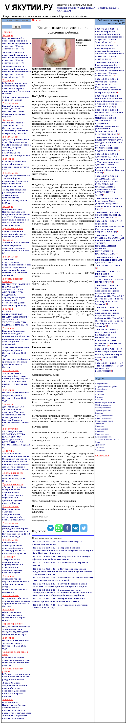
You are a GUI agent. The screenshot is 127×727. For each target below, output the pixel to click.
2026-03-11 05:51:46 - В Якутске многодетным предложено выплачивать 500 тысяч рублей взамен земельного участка (62, 571)
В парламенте (101, 383)
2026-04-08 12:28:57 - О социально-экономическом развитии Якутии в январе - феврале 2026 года (110, 226)
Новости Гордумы (103, 418)
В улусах (99, 397)
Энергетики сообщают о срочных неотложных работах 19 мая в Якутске (16, 363)
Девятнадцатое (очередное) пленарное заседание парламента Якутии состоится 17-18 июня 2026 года (16, 530)
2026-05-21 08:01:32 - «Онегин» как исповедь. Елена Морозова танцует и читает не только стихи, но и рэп (109, 101)
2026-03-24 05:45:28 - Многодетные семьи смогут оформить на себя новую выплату (61, 557)
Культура (99, 413)
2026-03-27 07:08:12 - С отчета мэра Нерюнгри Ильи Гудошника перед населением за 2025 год (108, 354)
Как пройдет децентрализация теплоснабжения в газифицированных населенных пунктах (14, 546)
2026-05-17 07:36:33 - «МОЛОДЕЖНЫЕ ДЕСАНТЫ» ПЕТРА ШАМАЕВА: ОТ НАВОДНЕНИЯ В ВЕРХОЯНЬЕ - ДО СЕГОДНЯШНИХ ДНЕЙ (107, 185)
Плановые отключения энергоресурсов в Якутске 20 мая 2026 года (15, 351)
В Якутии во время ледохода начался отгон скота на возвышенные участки (16, 658)
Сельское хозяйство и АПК (107, 439)
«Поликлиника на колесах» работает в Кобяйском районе (14, 232)
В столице (99, 394)
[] (115, 42)
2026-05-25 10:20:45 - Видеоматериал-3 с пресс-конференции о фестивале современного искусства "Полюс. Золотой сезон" (109, 35)
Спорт (98, 442)
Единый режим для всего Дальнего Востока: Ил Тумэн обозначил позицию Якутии (13, 110)
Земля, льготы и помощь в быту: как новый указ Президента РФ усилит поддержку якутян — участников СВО (16, 378)
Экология (99, 447)
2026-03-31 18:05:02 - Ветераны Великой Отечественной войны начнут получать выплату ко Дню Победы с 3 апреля (62, 550)
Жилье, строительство (105, 402)
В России (99, 391)
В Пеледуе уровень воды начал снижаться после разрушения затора (16, 674)
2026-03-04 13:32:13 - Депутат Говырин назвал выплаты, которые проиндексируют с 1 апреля (59, 585)
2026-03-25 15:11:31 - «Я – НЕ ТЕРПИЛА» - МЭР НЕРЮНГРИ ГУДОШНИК (109, 367)
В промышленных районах (107, 386)
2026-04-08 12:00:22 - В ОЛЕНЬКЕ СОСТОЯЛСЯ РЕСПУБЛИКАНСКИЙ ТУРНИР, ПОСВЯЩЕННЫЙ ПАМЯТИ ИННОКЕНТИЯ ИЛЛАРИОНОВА (109, 244)
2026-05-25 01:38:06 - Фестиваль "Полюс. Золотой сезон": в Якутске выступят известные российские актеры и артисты (108, 86)
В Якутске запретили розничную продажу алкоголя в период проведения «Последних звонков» (16, 87)
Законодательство (103, 407)
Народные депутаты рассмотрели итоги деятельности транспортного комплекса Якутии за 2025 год (14, 196)
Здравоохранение (103, 410)
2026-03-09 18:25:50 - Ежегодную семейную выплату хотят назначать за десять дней (62, 579)
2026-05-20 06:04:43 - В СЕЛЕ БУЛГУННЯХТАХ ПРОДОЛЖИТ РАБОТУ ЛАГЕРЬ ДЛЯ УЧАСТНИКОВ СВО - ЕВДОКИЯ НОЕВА (109, 144)
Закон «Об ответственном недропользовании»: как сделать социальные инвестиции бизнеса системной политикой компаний (16, 266)
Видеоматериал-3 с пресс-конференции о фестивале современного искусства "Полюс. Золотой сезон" (16, 42)
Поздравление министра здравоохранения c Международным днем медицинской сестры (16, 629)
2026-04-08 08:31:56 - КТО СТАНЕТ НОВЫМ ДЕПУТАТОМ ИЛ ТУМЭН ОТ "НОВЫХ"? (109, 261)
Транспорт (100, 444)
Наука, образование (104, 415)
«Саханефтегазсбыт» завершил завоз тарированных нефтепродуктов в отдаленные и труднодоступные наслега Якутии (14, 493)
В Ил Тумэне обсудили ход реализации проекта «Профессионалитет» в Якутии (16, 600)
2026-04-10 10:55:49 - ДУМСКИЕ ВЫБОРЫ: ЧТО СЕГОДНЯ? (108, 215)
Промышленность (103, 437)
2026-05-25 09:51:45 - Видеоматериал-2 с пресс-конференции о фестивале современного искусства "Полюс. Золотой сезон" (109, 52)
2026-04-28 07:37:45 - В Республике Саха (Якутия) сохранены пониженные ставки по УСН (108, 203)
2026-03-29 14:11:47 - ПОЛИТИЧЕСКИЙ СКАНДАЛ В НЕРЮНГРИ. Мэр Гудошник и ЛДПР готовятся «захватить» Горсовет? (108, 337)
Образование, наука (104, 421)
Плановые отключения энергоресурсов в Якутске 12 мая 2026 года (15, 643)
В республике (101, 389)
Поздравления (101, 429)
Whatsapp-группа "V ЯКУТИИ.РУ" (76, 7)
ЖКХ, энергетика (103, 405)
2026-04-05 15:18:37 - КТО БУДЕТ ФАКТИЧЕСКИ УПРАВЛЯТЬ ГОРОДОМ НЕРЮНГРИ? (109, 276)
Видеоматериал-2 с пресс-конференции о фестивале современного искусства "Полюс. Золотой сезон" (16, 57)
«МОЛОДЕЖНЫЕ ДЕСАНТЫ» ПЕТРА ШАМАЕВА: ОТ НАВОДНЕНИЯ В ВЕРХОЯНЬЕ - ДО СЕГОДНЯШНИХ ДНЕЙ (16, 437)
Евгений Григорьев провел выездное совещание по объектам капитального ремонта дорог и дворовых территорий (16, 336)
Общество (99, 423)
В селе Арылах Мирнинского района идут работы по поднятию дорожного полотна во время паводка (14, 689)
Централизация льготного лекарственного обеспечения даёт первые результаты (13, 513)
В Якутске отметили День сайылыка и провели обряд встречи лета (15, 164)
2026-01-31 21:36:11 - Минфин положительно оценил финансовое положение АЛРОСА (58, 600)
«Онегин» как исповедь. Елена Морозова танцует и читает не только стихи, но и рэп (16, 245)
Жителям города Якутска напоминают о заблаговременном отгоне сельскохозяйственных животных (15, 584)
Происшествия (102, 434)
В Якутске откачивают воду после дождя (15, 98)
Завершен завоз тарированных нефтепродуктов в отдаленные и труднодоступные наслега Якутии (12, 564)
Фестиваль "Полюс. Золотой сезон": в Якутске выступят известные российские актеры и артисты (15, 127)
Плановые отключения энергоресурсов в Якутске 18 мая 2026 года (15, 395)
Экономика (100, 450)
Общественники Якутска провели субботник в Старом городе (14, 614)
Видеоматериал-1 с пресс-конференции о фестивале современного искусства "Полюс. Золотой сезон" (16, 71)
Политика (99, 431)
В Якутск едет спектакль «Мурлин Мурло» (13, 477)
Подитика (99, 426)
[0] (22, 48)
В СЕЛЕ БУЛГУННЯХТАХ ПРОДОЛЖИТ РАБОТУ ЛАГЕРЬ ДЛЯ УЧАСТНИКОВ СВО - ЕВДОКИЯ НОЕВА (15, 317)
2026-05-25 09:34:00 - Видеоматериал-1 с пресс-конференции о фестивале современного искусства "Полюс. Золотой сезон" (109, 69)
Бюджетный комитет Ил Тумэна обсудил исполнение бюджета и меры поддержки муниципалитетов (16, 179)
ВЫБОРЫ (99, 399)
